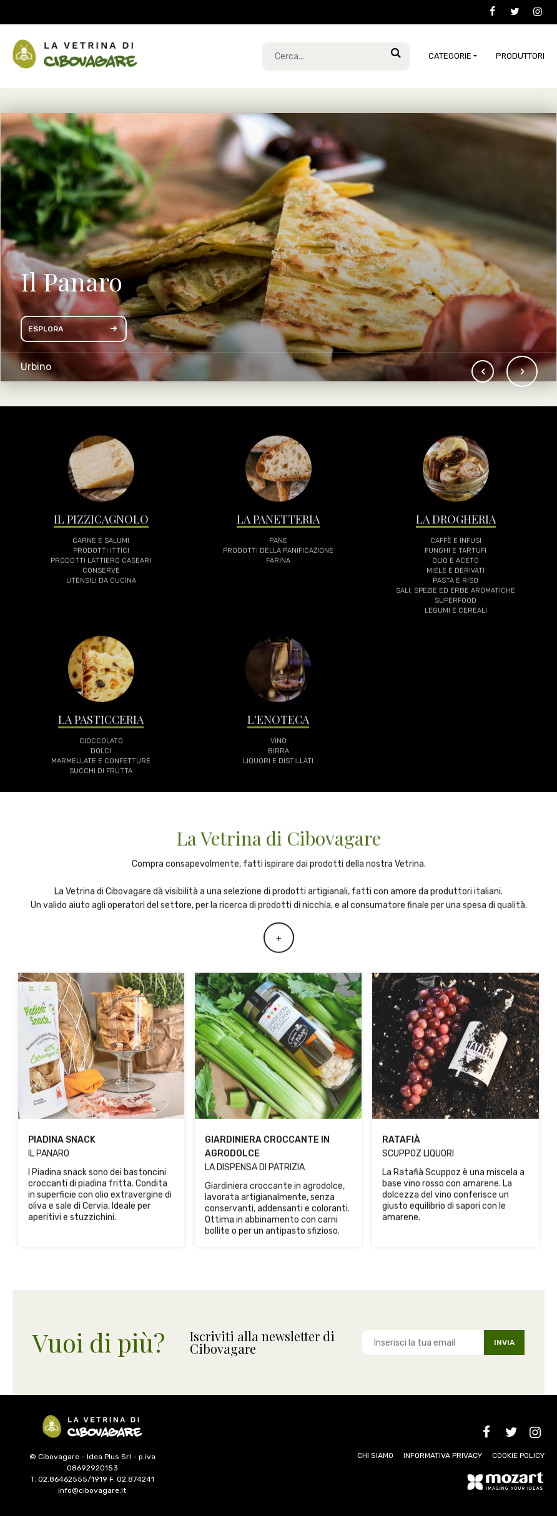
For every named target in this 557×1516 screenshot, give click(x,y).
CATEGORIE (449, 56)
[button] (522, 371)
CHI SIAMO (375, 1455)
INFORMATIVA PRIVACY (442, 1455)
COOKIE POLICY (518, 1455)
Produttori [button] (520, 56)
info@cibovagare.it (92, 1490)
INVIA (504, 1342)
